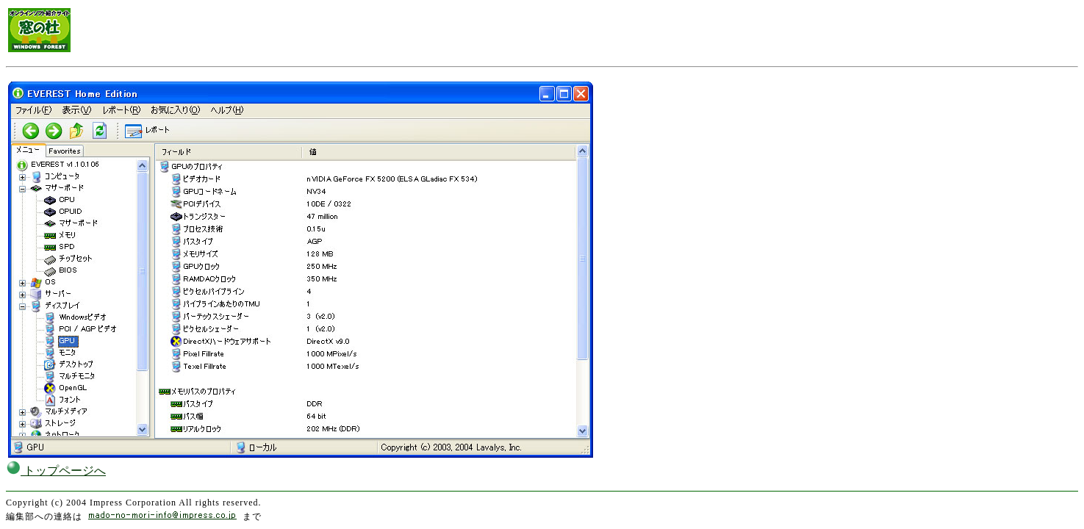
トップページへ (56, 470)
